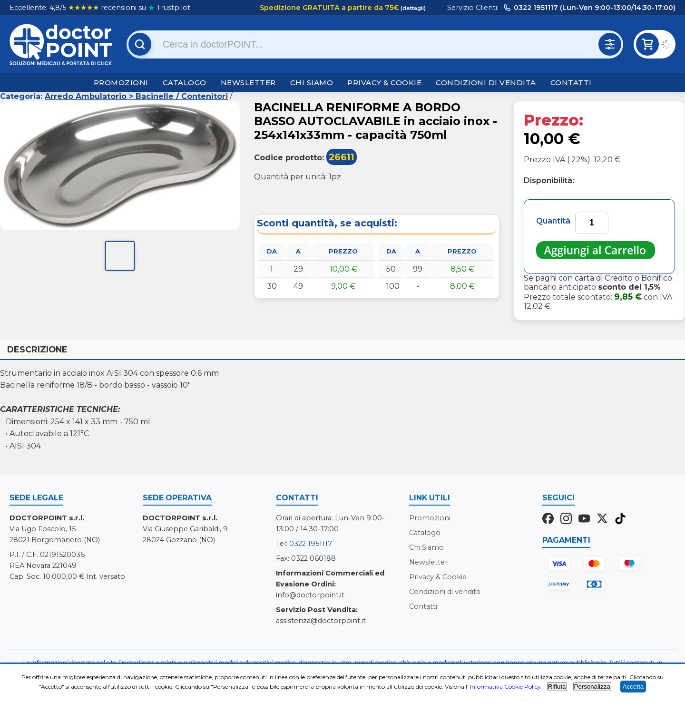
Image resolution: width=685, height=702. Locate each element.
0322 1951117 (310, 543)
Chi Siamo (311, 82)
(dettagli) (412, 8)
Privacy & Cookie (384, 82)
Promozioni (121, 82)
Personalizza (592, 686)
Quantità (553, 220)
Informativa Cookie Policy (505, 686)
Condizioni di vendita (486, 82)
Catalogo (184, 82)
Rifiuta (557, 686)
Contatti (571, 82)
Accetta (633, 686)
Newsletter (248, 82)
